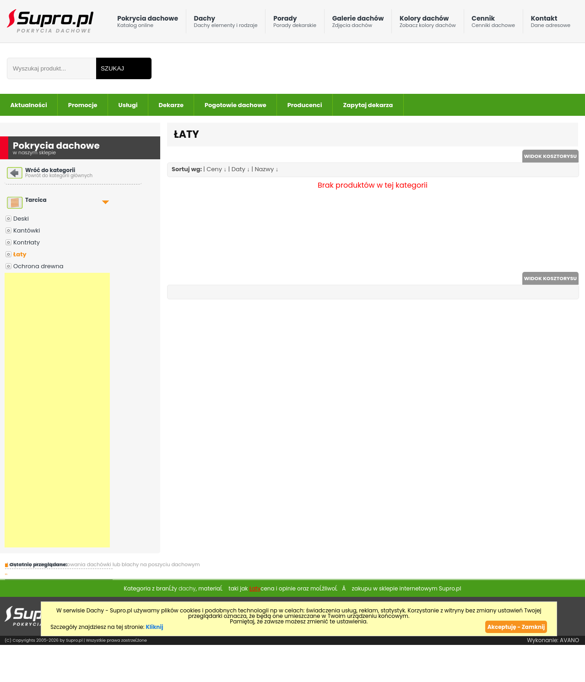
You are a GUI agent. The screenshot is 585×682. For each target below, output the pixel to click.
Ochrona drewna (38, 266)
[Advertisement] (57, 410)
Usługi (128, 105)
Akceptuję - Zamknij (516, 627)
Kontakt (550, 23)
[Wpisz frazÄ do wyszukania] (51, 68)
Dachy (226, 23)
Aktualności (29, 105)
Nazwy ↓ (266, 169)
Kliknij (154, 627)
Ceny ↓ (216, 169)
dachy (187, 588)
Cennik (493, 23)
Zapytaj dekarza (368, 105)
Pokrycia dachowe (147, 23)
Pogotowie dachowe (235, 105)
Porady (294, 23)
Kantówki (26, 230)
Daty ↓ (241, 169)
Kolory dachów (428, 23)
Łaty (20, 254)
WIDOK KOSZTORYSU (550, 156)
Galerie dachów (358, 23)
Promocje (83, 105)
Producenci (304, 105)
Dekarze (171, 105)
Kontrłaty (26, 242)
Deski (21, 218)
